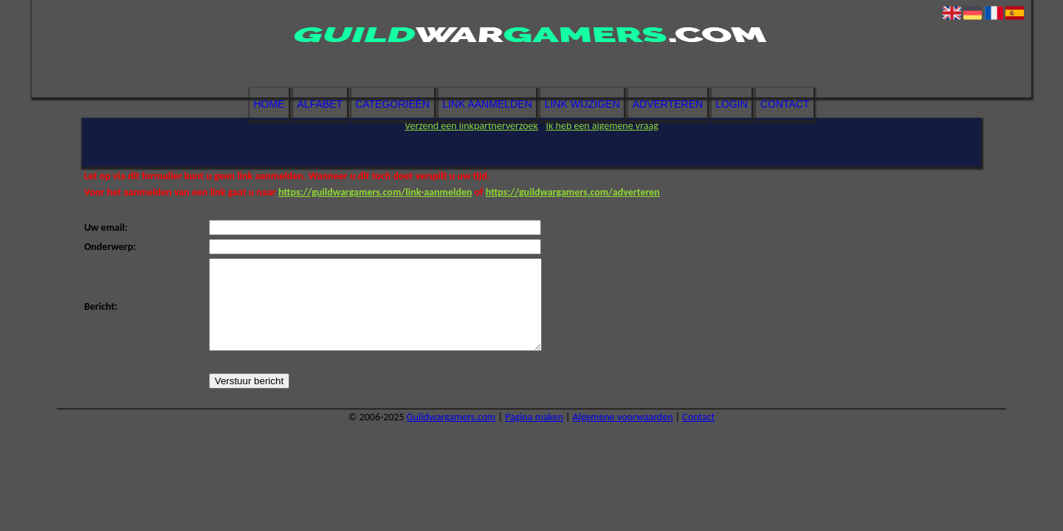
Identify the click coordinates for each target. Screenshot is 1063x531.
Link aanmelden (487, 104)
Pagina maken (534, 434)
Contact (785, 104)
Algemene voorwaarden (623, 434)
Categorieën (392, 104)
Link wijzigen (582, 104)
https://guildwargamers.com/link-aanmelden (375, 192)
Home (268, 104)
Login (731, 104)
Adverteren (668, 104)
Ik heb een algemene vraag (602, 125)
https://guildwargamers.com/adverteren (573, 192)
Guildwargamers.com (451, 434)
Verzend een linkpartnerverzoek (471, 125)
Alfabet (320, 104)
